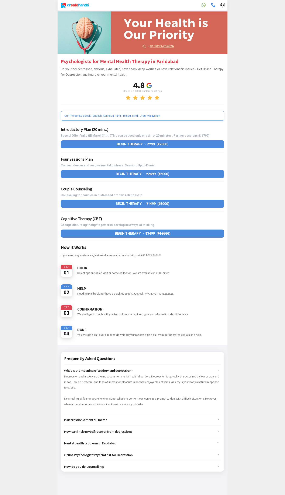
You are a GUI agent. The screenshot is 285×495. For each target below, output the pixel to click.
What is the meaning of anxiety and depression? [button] (141, 370)
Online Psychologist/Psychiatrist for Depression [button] (141, 455)
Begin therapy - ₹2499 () (142, 174)
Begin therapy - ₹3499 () (142, 233)
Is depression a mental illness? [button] (141, 420)
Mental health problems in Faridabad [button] (141, 443)
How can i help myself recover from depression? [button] (141, 431)
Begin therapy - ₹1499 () (142, 204)
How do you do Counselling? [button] (141, 466)
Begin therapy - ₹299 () (142, 144)
